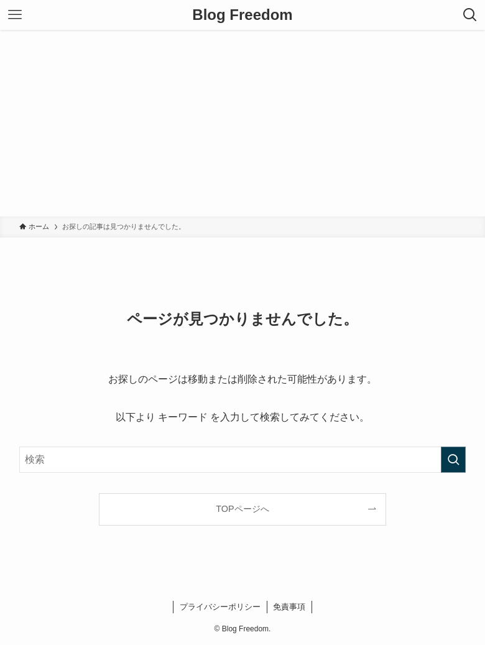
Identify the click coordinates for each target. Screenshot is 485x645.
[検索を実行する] (453, 460)
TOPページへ (242, 509)
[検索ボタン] (470, 15)
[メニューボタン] (15, 15)
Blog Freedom (242, 14)
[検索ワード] (242, 460)
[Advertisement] (242, 123)
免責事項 (289, 606)
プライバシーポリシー (220, 606)
